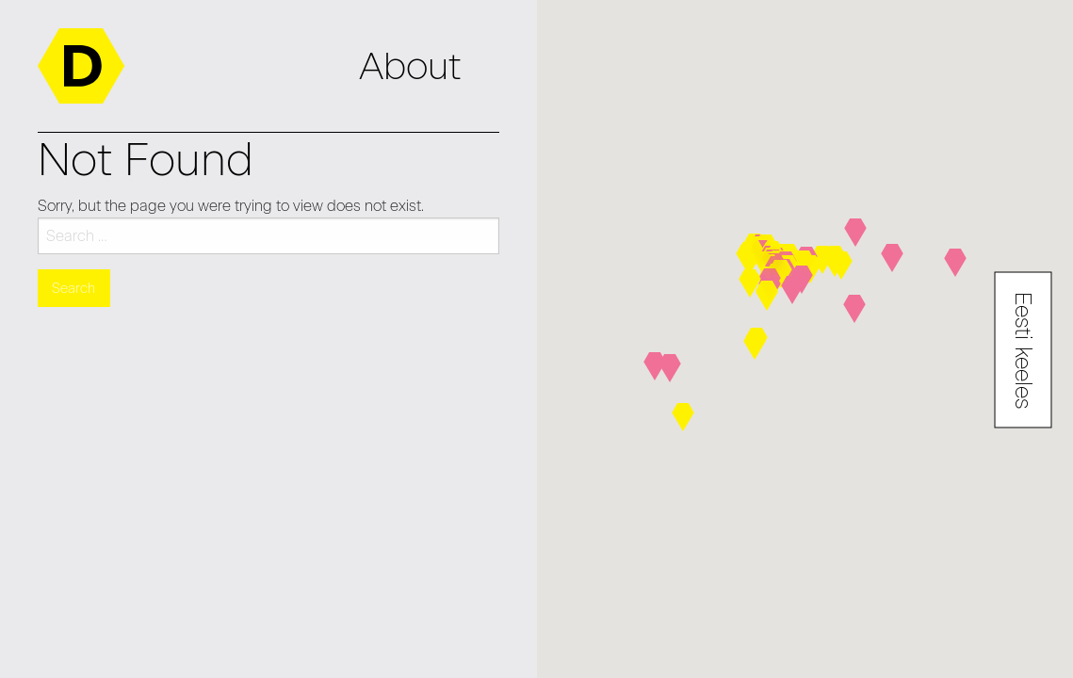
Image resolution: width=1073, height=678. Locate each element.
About (410, 66)
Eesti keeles (1023, 350)
